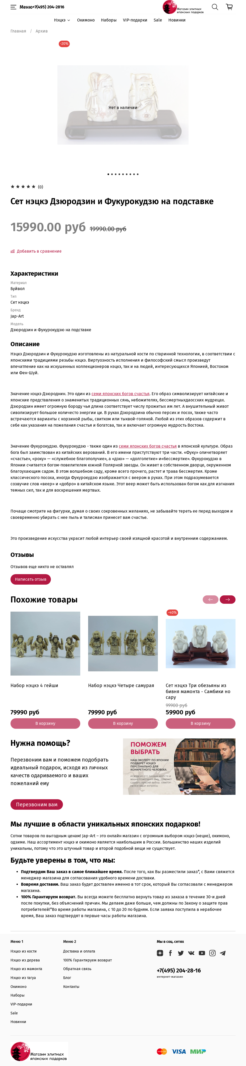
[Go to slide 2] (112, 174)
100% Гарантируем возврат (87, 960)
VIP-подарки (135, 20)
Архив (42, 31)
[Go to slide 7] (130, 174)
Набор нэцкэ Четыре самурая (121, 685)
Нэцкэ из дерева (25, 960)
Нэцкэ (62, 20)
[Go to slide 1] (108, 174)
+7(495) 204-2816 (48, 6)
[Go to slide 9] (137, 174)
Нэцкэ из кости (23, 951)
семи (97, 393)
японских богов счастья (126, 393)
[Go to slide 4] (119, 174)
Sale (158, 20)
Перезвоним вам (36, 804)
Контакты (71, 987)
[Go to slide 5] (123, 174)
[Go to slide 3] (115, 174)
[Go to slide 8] (134, 174)
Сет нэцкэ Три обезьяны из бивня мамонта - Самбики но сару (198, 691)
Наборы (109, 20)
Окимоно (86, 20)
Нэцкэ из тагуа (23, 978)
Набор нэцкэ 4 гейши (34, 685)
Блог (67, 978)
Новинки (177, 20)
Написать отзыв (30, 579)
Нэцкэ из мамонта (26, 969)
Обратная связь (77, 969)
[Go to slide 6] (126, 174)
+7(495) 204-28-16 (179, 970)
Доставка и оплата (79, 951)
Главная (18, 31)
